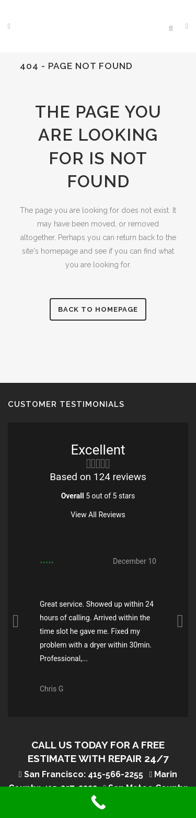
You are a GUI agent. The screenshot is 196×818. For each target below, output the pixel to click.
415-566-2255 (115, 774)
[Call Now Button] (98, 802)
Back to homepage (98, 309)
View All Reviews (98, 514)
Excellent (98, 450)
